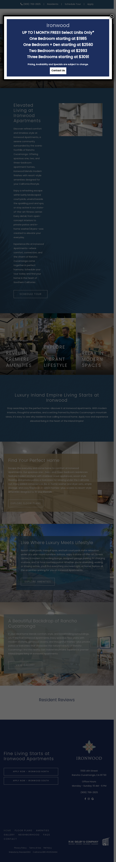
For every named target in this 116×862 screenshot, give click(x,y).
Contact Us (58, 71)
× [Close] (112, 16)
